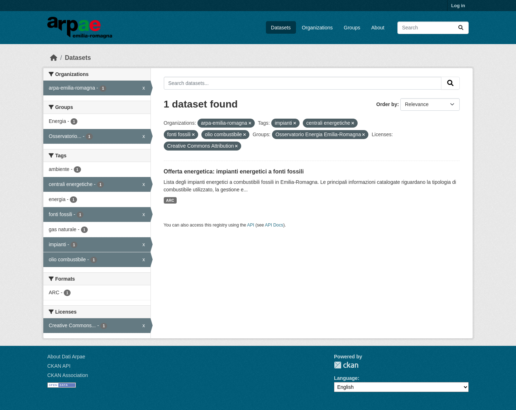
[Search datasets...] (433, 28)
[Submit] (461, 28)
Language (346, 378)
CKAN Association (67, 375)
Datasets (281, 27)
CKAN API (59, 366)
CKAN (346, 365)
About (377, 27)
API (250, 225)
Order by (386, 104)
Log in (458, 5)
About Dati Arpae (66, 356)
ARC (170, 200)
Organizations (317, 27)
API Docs (274, 225)
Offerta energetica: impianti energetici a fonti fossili (234, 171)
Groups (352, 27)
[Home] (53, 57)
